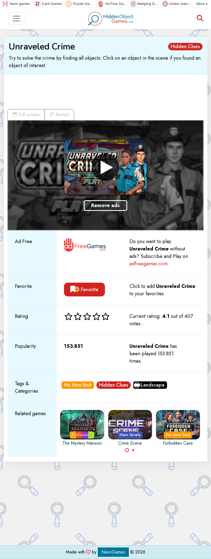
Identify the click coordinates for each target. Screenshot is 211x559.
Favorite (84, 289)
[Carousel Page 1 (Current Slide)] (127, 450)
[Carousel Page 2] (133, 450)
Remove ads (105, 205)
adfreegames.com (148, 263)
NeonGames (113, 552)
